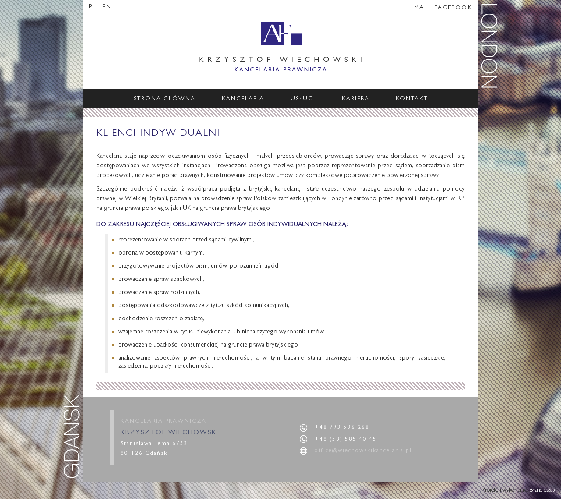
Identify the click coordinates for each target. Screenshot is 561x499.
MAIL (422, 8)
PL (93, 7)
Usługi (303, 99)
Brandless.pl (543, 490)
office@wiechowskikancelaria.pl (363, 451)
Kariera (355, 99)
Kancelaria (243, 99)
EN (107, 7)
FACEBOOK (453, 8)
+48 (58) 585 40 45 (346, 439)
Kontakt (412, 99)
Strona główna (164, 99)
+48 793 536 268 (342, 428)
